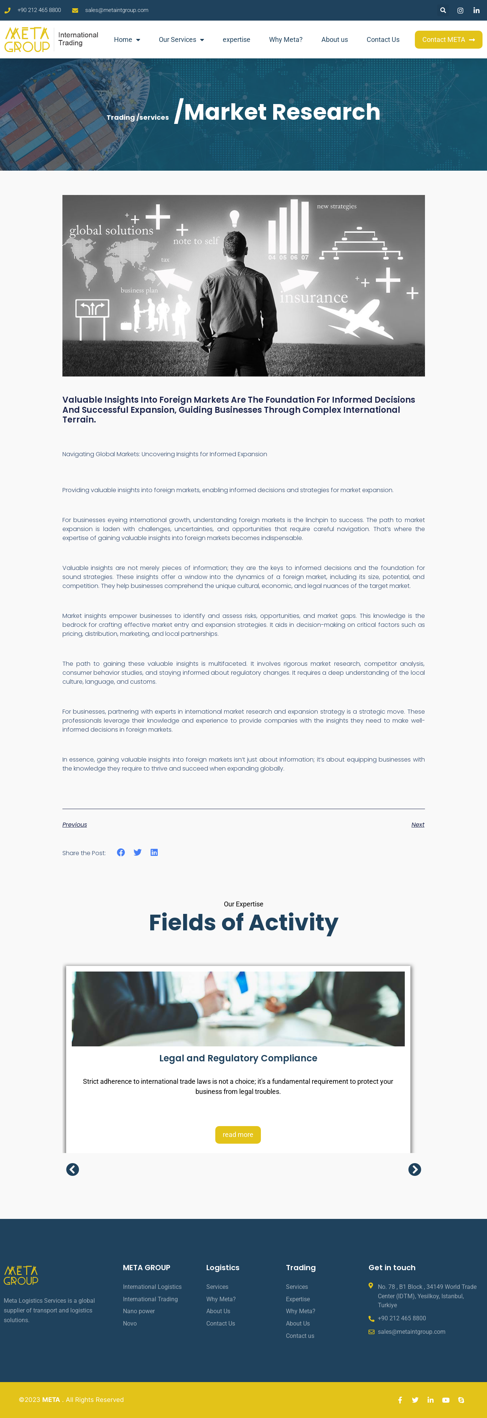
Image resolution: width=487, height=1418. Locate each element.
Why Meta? (286, 39)
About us (334, 39)
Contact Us (383, 39)
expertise (236, 39)
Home (127, 40)
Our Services (181, 40)
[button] (443, 10)
